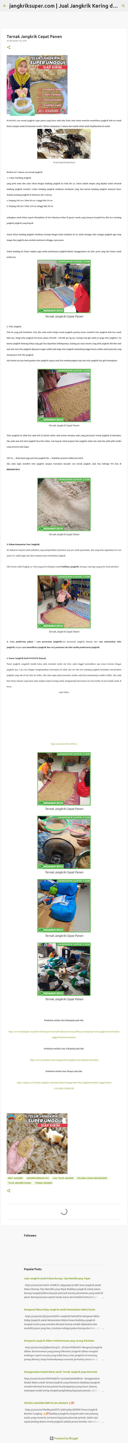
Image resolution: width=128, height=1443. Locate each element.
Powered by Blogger (64, 1438)
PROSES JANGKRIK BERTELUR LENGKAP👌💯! (49, 1403)
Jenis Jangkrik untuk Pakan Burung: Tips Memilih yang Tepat (57, 1278)
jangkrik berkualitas (37, 1178)
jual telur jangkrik (63, 1178)
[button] (9, 47)
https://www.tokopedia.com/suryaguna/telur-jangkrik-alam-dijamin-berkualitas (64, 1060)
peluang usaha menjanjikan (92, 1178)
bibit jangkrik (15, 1178)
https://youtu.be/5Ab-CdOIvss (64, 744)
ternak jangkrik (43, 1183)
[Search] (123, 6)
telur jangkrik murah (19, 1183)
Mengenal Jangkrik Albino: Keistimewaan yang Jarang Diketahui (59, 1340)
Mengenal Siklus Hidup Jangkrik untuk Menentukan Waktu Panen (59, 1309)
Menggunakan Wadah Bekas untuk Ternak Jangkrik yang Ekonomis (60, 1372)
